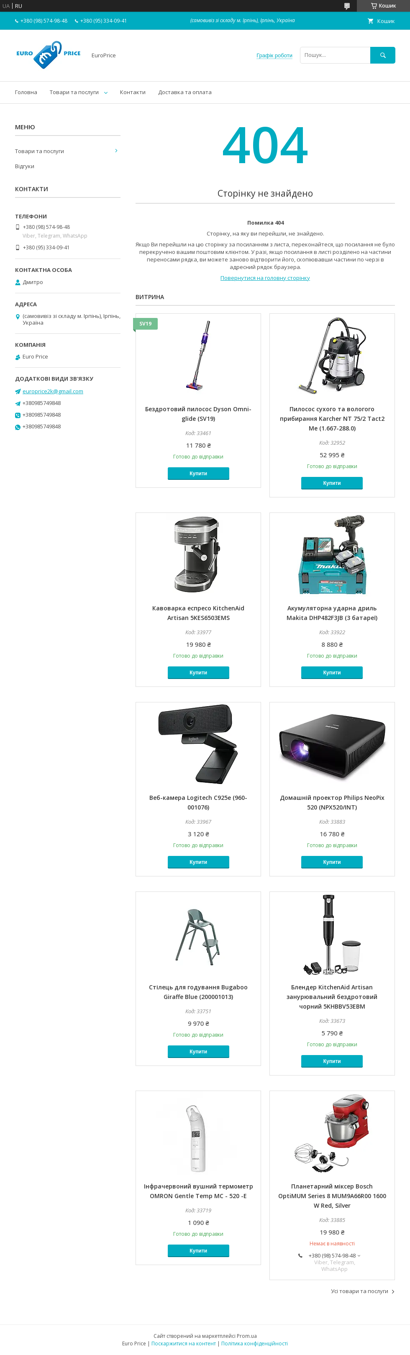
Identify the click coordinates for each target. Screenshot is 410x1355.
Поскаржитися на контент (183, 1343)
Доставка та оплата (185, 92)
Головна (26, 92)
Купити (198, 473)
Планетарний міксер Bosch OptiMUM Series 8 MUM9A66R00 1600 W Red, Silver (332, 1195)
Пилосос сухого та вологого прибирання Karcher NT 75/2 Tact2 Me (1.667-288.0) (332, 418)
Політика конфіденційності (254, 1343)
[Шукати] (382, 55)
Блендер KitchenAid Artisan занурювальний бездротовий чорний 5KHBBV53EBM (332, 996)
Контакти (133, 92)
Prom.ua (247, 1336)
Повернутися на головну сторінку (265, 278)
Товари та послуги (74, 92)
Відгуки (24, 166)
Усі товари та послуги (359, 1291)
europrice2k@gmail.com (53, 391)
